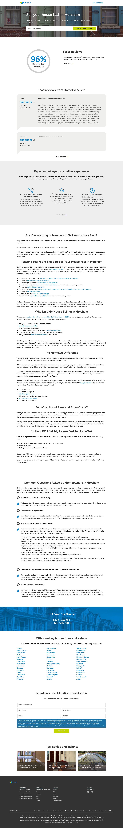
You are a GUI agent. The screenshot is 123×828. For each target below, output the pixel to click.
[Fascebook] (88, 792)
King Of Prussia (81, 661)
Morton (49, 659)
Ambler (49, 679)
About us (38, 792)
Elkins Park (50, 670)
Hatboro (50, 666)
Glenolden (50, 668)
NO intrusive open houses (28, 398)
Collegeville (21, 675)
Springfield (21, 653)
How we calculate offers (25, 792)
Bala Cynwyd (81, 677)
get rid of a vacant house (39, 296)
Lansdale (50, 661)
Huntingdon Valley (53, 664)
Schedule (61, 731)
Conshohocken (52, 672)
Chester (79, 675)
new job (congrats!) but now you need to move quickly (59, 278)
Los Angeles (56, 796)
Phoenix (55, 798)
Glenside (20, 668)
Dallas (54, 792)
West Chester (21, 650)
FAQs (37, 798)
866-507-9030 (98, 3)
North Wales (21, 657)
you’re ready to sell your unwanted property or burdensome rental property (65, 289)
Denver (55, 794)
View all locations (57, 800)
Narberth (20, 659)
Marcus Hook (81, 659)
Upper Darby (80, 650)
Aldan (78, 679)
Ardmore (20, 679)
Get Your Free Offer (84, 28)
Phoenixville (51, 655)
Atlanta (55, 789)
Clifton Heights (52, 675)
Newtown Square (82, 657)
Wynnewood (51, 648)
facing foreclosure (33, 291)
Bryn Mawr (20, 677)
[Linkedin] (92, 792)
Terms (37, 726)
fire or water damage (41, 294)
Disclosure (105, 810)
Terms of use (98, 810)
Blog (37, 796)
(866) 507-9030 (61, 623)
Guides (38, 800)
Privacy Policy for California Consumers (52, 810)
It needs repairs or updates (28, 326)
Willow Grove (81, 648)
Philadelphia (80, 655)
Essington (20, 670)
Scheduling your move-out (26, 798)
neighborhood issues (54, 330)
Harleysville (80, 666)
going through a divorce (35, 287)
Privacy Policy (58, 721)
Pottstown (20, 655)
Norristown (51, 657)
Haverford (20, 666)
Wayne (49, 650)
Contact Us (89, 787)
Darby (19, 672)
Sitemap (111, 810)
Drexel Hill (80, 670)
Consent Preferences (88, 810)
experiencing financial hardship (38, 280)
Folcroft (79, 668)
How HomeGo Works (24, 789)
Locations (38, 794)
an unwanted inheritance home (46, 285)
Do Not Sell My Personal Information (73, 810)
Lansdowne (21, 661)
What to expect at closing (25, 796)
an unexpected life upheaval (47, 283)
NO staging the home (26, 394)
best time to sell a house (39, 335)
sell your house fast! (57, 269)
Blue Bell (50, 677)
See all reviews (61, 157)
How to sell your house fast (43, 789)
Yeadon (19, 648)
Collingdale (80, 672)
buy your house (85, 383)
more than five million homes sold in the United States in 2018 (47, 317)
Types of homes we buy (25, 794)
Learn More (61, 215)
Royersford (51, 653)
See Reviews (68, 63)
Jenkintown (21, 664)
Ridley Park (80, 653)
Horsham (79, 664)
